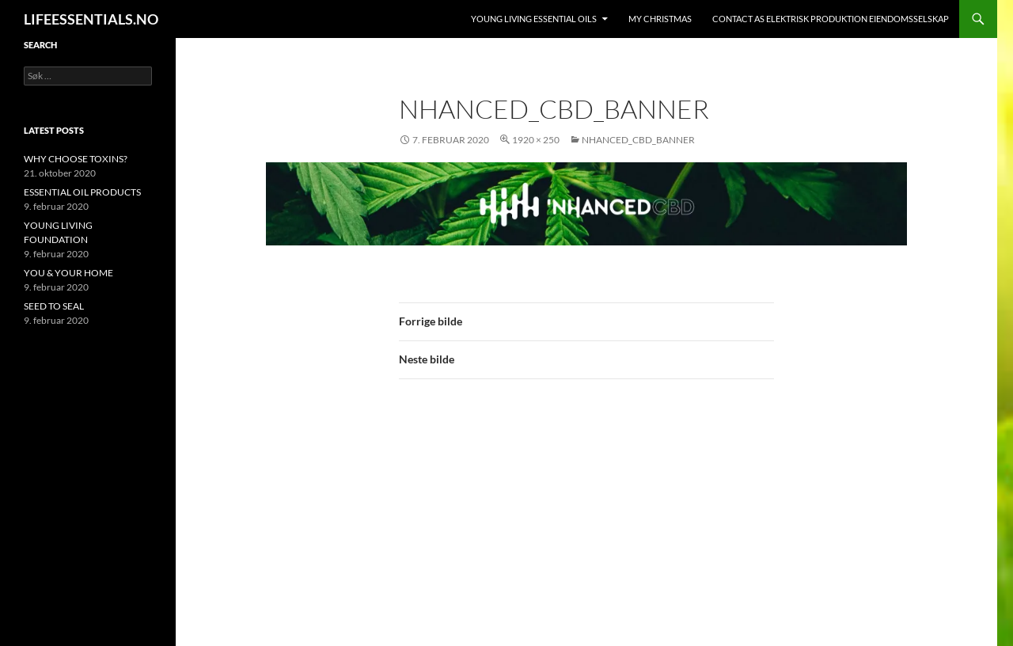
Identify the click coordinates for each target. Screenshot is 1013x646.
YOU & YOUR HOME (68, 273)
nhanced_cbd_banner (638, 140)
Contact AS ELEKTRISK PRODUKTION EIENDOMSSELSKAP (830, 18)
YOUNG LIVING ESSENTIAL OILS (534, 18)
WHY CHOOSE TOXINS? (75, 159)
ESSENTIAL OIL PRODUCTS (82, 192)
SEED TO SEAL (54, 306)
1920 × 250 (536, 140)
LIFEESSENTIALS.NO (91, 19)
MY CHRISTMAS (660, 18)
